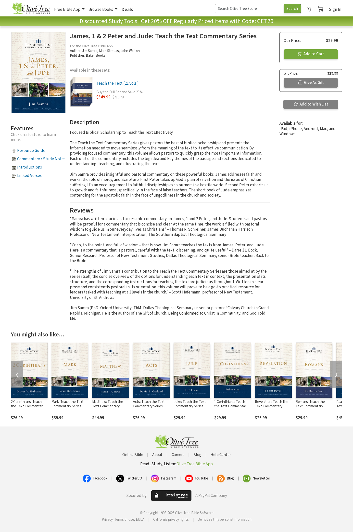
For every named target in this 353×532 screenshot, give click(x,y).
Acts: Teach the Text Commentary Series (149, 404)
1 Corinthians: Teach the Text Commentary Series (231, 406)
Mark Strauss (109, 50)
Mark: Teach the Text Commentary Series (67, 404)
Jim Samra (89, 50)
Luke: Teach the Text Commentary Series (190, 404)
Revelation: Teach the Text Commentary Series (271, 406)
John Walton (130, 50)
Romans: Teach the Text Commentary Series (310, 406)
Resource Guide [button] (31, 151)
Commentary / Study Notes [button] (41, 159)
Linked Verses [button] (29, 176)
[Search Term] (249, 8)
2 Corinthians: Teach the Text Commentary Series (27, 406)
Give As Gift (311, 83)
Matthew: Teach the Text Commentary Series (107, 406)
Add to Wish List (311, 104)
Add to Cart (311, 54)
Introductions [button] (29, 167)
